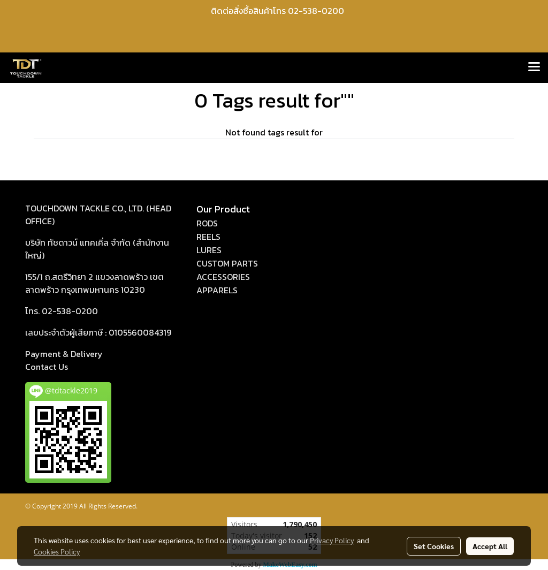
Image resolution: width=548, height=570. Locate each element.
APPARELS (217, 290)
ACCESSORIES (223, 276)
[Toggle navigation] (534, 67)
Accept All (490, 546)
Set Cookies (434, 546)
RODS (207, 223)
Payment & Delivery (64, 353)
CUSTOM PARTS (227, 263)
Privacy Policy (332, 540)
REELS (208, 236)
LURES (209, 250)
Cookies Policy (57, 551)
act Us (46, 366)
